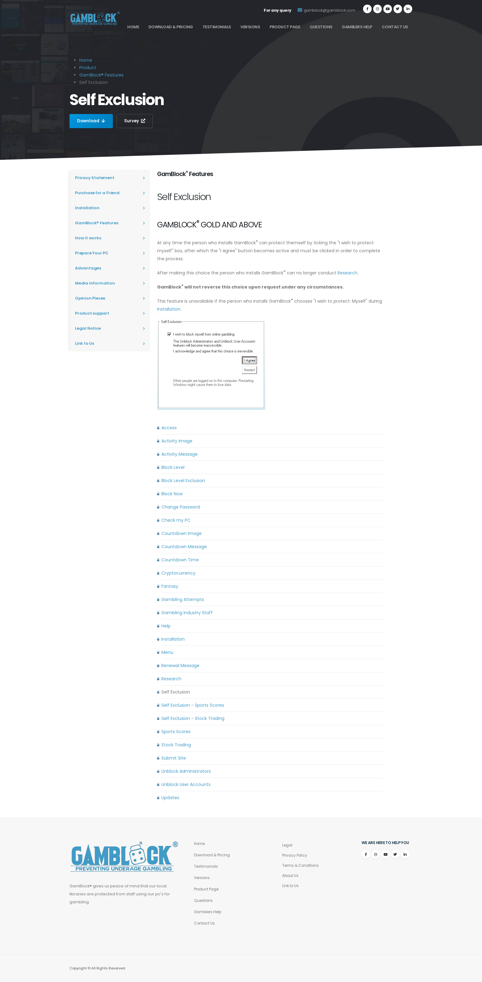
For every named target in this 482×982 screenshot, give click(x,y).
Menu (167, 652)
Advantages (88, 268)
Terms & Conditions (301, 865)
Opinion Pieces (90, 298)
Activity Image (176, 441)
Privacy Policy (295, 855)
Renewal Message (180, 665)
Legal (287, 845)
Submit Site (173, 758)
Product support (92, 313)
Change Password (180, 507)
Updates (170, 798)
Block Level (172, 467)
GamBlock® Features (101, 75)
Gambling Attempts (182, 599)
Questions (321, 27)
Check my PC (176, 520)
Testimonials (217, 27)
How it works (88, 238)
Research (348, 273)
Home (133, 27)
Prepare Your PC (92, 253)
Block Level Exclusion (183, 480)
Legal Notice (88, 328)
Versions (250, 27)
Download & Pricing (170, 27)
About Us (290, 875)
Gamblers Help (357, 27)
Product (87, 68)
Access (169, 428)
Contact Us (395, 27)
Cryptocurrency (178, 573)
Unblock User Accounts (186, 784)
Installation (87, 208)
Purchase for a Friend (97, 193)
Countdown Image (181, 533)
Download (91, 121)
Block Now (172, 494)
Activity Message (179, 454)
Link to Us (84, 343)
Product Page (285, 27)
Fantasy (169, 586)
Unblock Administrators (186, 771)
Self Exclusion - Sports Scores (192, 705)
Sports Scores (176, 732)
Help (166, 626)
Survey (136, 121)
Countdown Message (184, 547)
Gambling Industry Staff (187, 613)
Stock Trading (176, 745)
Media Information (95, 283)
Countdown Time (180, 560)
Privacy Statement (94, 178)
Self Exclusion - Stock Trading (192, 718)
